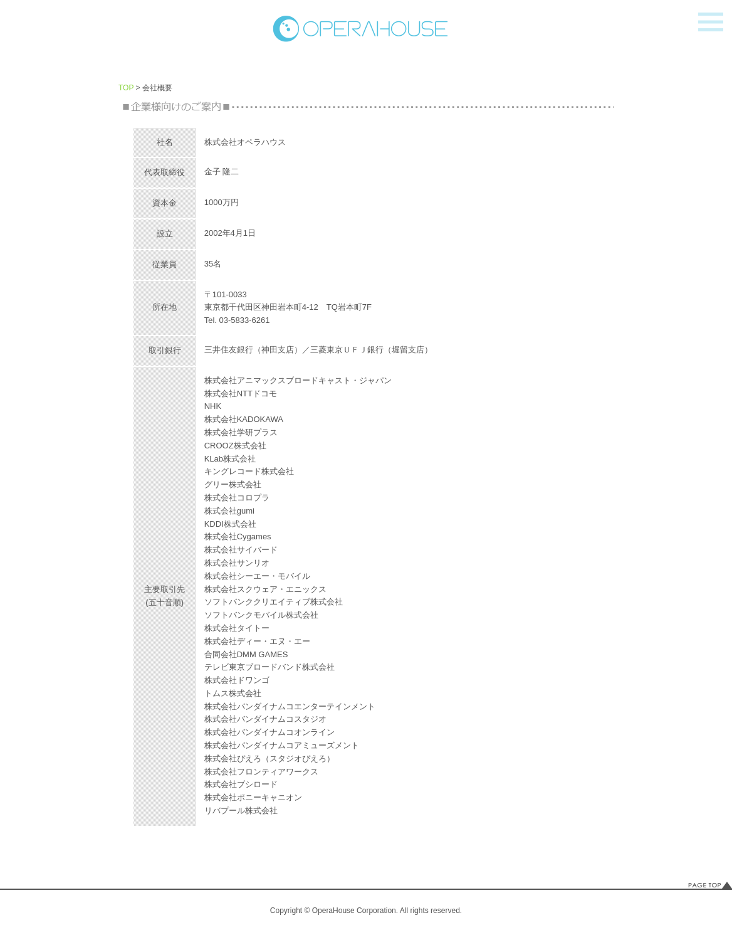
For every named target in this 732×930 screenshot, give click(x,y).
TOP (125, 87)
